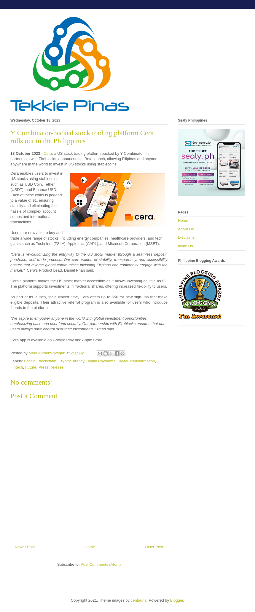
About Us (186, 229)
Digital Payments (100, 361)
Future (30, 367)
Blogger (176, 600)
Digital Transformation (136, 361)
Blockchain (47, 361)
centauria (138, 600)
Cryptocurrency (71, 361)
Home (90, 547)
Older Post (154, 547)
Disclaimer (187, 237)
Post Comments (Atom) (101, 564)
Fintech (16, 367)
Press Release (51, 367)
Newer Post (25, 547)
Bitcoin (30, 361)
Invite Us (185, 246)
